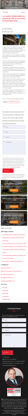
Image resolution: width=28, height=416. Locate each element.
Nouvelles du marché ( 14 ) (7, 277)
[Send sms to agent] (3, 2)
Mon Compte (20, 2)
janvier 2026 (5, 293)
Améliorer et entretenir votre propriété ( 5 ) (11, 271)
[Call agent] (1, 2)
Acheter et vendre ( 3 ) (6, 268)
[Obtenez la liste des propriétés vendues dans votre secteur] (14, 187)
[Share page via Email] (8, 2)
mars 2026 (4, 287)
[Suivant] (23, 12)
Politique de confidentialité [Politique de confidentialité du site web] (15, 167)
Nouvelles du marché (14, 102)
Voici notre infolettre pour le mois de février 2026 (14, 243)
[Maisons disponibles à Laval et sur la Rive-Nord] (14, 202)
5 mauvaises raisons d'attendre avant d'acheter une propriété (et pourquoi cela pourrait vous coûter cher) (13, 237)
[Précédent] (5, 12)
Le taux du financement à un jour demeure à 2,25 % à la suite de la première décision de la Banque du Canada (14, 249)
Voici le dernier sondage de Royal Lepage (12, 261)
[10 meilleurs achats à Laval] (14, 218)
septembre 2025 (6, 299)
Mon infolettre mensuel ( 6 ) (7, 274)
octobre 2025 (5, 296)
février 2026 (5, 290)
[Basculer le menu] (26, 2)
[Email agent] (5, 2)
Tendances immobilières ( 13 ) (8, 281)
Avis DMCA (14, 414)
